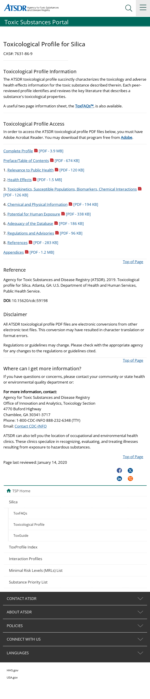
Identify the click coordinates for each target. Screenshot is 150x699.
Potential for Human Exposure (49, 214)
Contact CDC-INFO (31, 426)
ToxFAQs (20, 513)
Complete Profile (33, 150)
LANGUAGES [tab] (18, 652)
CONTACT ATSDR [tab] (22, 598)
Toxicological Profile (28, 524)
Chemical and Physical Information (52, 204)
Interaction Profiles (25, 558)
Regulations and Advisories (45, 233)
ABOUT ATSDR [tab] (19, 612)
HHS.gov (12, 670)
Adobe (126, 137)
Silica (13, 501)
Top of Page (133, 261)
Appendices (28, 252)
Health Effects (34, 179)
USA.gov (12, 677)
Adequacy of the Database (45, 223)
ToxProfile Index (23, 547)
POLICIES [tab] (15, 625)
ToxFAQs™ (84, 106)
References (32, 242)
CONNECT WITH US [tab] (24, 639)
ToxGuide (20, 535)
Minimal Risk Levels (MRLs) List (36, 570)
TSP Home (21, 490)
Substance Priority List (28, 582)
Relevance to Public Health (45, 170)
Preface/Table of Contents (41, 160)
